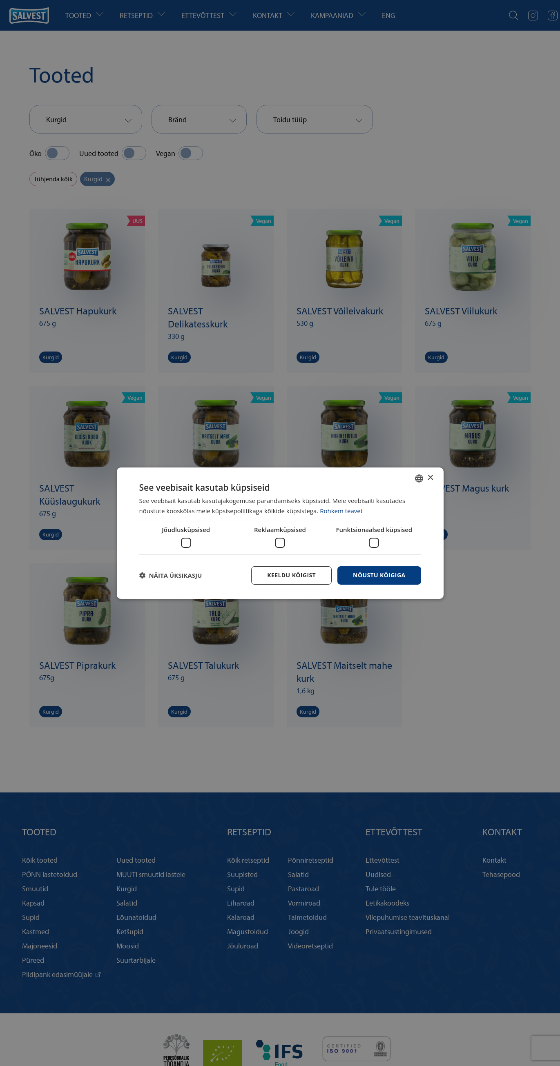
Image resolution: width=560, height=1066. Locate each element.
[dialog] (280, 533)
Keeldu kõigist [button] (291, 575)
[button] (170, 575)
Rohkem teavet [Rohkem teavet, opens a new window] (341, 511)
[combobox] (419, 478)
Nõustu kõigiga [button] (379, 575)
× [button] (430, 478)
